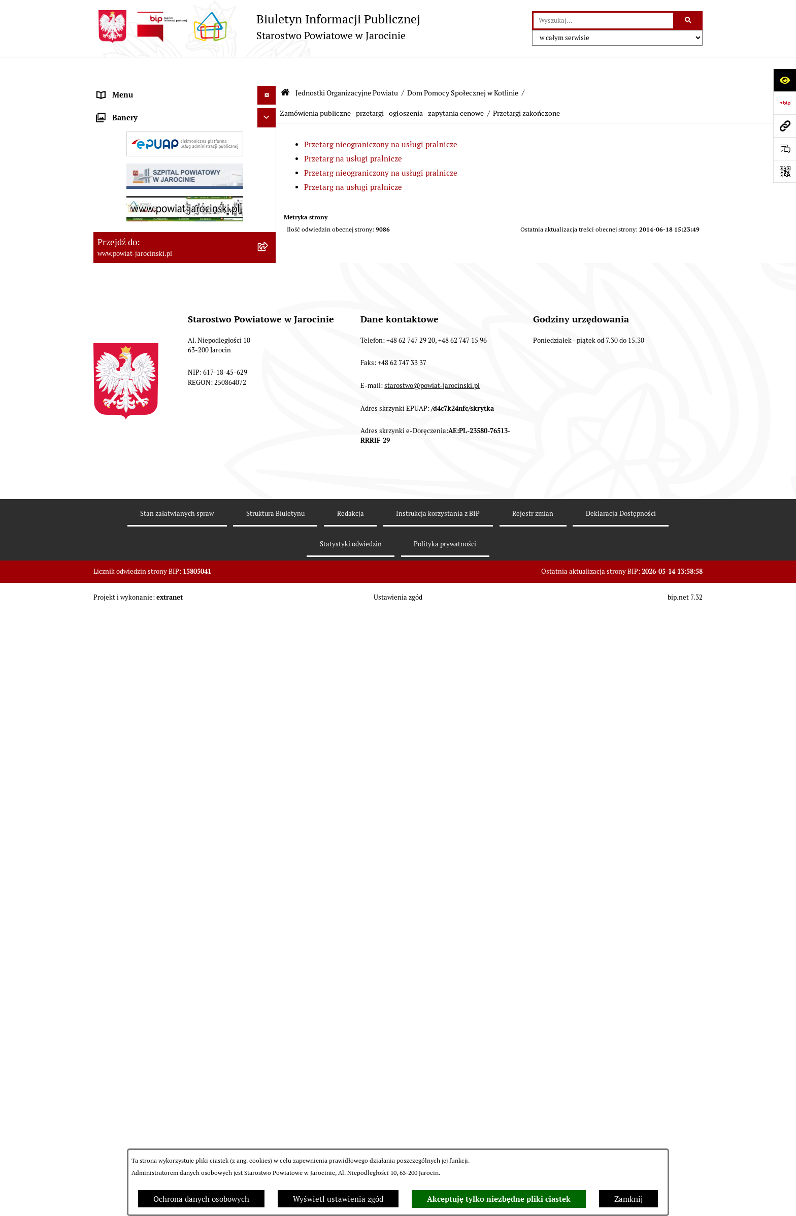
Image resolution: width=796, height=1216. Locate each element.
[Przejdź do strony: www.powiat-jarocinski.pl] (784, 125)
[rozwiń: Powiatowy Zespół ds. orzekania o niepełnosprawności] (268, 222)
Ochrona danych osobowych (201, 1199)
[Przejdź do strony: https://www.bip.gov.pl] (784, 102)
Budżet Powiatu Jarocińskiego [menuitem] (149, 851)
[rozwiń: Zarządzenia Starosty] (268, 108)
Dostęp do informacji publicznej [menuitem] (152, 889)
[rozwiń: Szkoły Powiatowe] (268, 259)
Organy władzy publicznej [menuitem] (141, 88)
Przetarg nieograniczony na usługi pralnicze (380, 119)
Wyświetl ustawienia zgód (338, 1199)
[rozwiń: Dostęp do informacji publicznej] (268, 889)
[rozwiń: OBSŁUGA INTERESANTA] (268, 1034)
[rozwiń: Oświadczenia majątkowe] (268, 1015)
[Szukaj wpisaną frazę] (689, 20)
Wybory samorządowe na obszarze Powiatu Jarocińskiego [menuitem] (171, 1138)
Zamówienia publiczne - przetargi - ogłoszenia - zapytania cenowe (382, 87)
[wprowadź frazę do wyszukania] (603, 20)
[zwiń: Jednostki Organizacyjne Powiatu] (268, 146)
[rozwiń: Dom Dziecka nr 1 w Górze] (268, 311)
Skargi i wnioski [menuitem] (125, 908)
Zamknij (628, 1199)
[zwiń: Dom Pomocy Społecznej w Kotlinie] (268, 362)
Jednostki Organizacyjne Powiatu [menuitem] (154, 145)
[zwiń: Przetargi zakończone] (268, 578)
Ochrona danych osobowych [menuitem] (145, 870)
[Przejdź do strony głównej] (256, 26)
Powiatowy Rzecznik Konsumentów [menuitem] (158, 1071)
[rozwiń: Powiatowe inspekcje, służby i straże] (268, 832)
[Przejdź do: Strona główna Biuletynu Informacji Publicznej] (285, 67)
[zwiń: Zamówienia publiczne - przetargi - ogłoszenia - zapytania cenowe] (268, 516)
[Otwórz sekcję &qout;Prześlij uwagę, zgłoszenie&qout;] (784, 148)
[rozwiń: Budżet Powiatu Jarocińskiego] (268, 851)
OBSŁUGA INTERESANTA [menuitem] (140, 1033)
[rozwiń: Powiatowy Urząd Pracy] (268, 171)
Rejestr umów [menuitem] (121, 995)
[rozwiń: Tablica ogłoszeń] (268, 927)
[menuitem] (184, 171)
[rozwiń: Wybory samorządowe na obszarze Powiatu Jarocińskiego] (268, 1133)
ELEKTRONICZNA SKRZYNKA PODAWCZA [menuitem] (171, 1053)
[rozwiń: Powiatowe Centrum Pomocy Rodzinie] (268, 196)
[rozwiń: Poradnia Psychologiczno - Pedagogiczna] (268, 285)
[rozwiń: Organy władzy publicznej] (268, 89)
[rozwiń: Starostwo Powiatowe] (268, 127)
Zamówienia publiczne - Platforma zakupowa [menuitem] (174, 946)
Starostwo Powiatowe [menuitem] (134, 127)
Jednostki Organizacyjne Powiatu (346, 67)
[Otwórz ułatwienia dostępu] (784, 80)
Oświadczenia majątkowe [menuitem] (141, 1015)
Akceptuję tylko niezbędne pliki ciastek (499, 1199)
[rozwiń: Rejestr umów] (268, 996)
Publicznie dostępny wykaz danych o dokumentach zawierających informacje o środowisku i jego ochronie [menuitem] (169, 1102)
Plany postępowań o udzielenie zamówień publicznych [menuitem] (169, 970)
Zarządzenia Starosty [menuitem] (134, 107)
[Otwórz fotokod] (784, 171)
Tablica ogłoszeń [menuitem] (126, 927)
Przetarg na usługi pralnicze (353, 133)
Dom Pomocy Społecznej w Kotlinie (462, 67)
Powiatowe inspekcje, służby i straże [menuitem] (160, 832)
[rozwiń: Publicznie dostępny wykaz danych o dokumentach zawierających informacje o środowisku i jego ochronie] (268, 1091)
